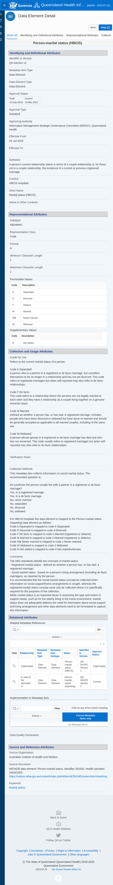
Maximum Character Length (31, 267)
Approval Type (22, 109)
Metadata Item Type (26, 70)
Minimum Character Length (31, 255)
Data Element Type (25, 81)
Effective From (23, 136)
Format (19, 243)
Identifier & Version (25, 58)
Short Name (21, 190)
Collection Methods (26, 468)
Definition (19, 159)
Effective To (21, 148)
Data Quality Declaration (29, 735)
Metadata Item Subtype (61, 653)
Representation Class (28, 232)
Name (72, 653)
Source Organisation (26, 752)
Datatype (20, 220)
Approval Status (23, 93)
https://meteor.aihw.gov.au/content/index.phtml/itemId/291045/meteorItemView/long (63, 776)
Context (19, 178)
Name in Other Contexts (28, 202)
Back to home (61, 860)
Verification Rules (25, 457)
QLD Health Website (61, 872)
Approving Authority (25, 121)
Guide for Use (23, 357)
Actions (60, 637)
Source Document (25, 764)
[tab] (17, 35)
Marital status (22, 787)
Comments (21, 556)
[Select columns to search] (21, 630)
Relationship (32, 653)
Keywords (20, 783)
